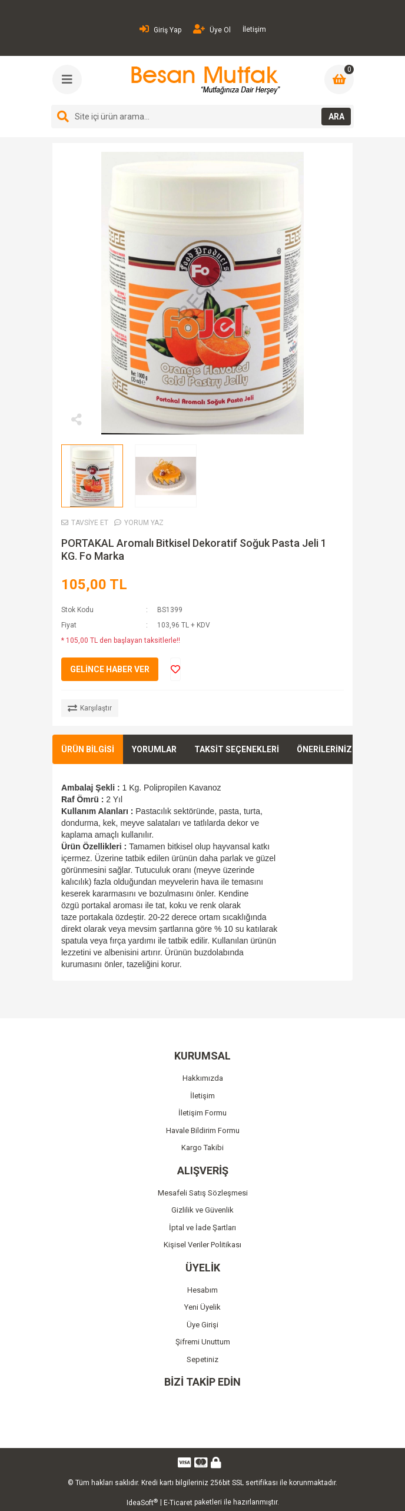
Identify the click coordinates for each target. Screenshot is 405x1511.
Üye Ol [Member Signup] (212, 29)
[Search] (202, 116)
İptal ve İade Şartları (202, 1227)
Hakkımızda (202, 1078)
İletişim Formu (202, 1112)
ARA (336, 116)
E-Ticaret (178, 1503)
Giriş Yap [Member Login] (160, 29)
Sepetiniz (202, 1359)
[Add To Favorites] (175, 669)
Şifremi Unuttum (202, 1341)
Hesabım (202, 1290)
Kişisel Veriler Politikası (202, 1244)
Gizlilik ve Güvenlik (202, 1210)
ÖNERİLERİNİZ (324, 749)
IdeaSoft (142, 1502)
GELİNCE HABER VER (110, 669)
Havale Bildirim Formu (203, 1130)
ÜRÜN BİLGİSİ (87, 749)
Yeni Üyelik (202, 1307)
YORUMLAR (154, 749)
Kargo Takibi (202, 1147)
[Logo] (204, 80)
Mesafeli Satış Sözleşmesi (203, 1192)
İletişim (254, 29)
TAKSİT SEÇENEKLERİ (236, 749)
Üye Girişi (202, 1324)
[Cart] (339, 79)
